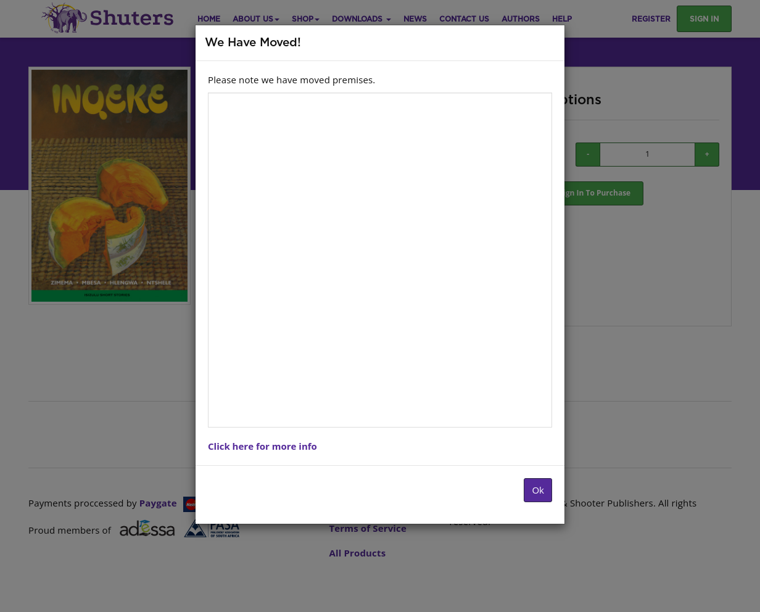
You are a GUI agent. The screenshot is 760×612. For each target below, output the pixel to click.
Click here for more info (262, 446)
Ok (538, 490)
